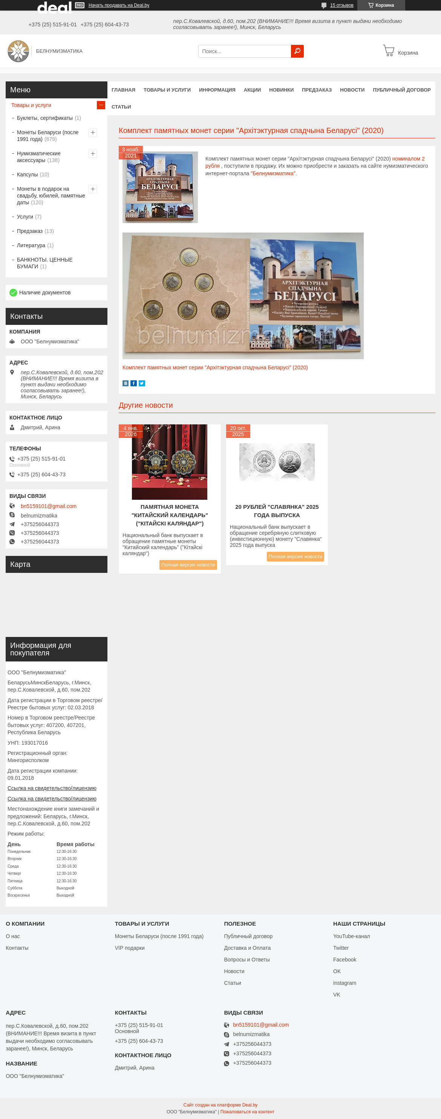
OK (337, 971)
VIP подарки (130, 948)
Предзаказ (317, 90)
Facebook (344, 960)
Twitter (341, 948)
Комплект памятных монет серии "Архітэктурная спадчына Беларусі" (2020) (215, 367)
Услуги (25, 217)
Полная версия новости (188, 565)
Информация (217, 90)
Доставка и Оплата (247, 948)
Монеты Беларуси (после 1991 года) (48, 135)
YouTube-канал (351, 936)
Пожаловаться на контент (247, 1111)
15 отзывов (342, 5)
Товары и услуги (167, 90)
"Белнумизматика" (273, 173)
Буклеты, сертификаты (45, 118)
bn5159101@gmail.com (49, 506)
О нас (13, 936)
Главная (123, 90)
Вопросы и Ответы (247, 960)
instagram (344, 983)
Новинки (281, 90)
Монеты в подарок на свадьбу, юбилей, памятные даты (51, 195)
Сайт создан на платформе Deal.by (221, 1105)
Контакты (17, 948)
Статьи (121, 107)
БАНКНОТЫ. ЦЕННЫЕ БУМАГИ (45, 263)
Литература (31, 245)
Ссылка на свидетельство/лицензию (52, 788)
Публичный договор (402, 90)
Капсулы (27, 174)
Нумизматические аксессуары (39, 156)
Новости (352, 90)
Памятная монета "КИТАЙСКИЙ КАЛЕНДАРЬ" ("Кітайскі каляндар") (170, 515)
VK (336, 995)
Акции (252, 90)
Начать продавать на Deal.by (119, 5)
